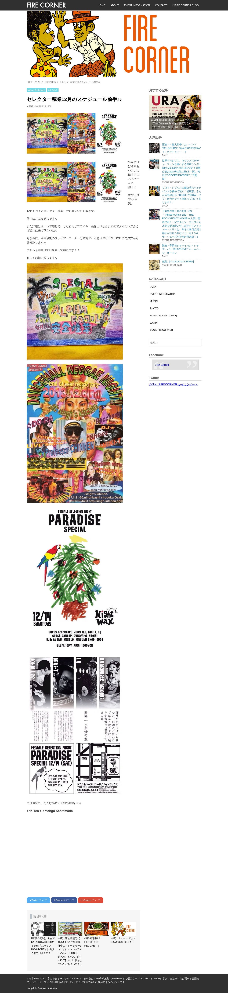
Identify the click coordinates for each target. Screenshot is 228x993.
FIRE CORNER (46, 5)
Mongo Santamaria (36, 90)
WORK (154, 322)
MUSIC (154, 301)
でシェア (38, 900)
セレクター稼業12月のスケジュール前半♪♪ (80, 82)
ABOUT (114, 5)
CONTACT (161, 5)
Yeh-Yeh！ (53, 90)
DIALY (153, 286)
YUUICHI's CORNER (161, 329)
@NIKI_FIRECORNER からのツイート (173, 384)
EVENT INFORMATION (137, 5)
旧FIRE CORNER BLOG (185, 5)
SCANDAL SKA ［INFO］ (164, 315)
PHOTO (154, 308)
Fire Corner (162, 364)
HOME (101, 5)
